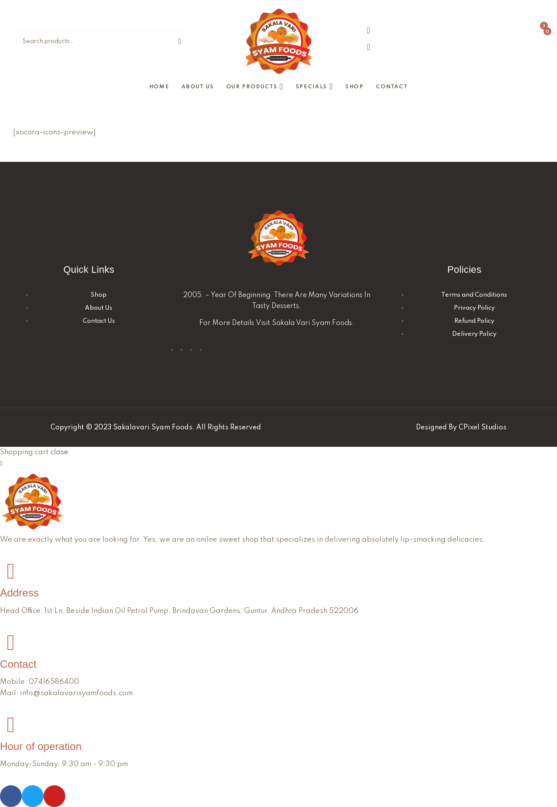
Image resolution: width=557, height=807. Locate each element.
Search (181, 41)
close (59, 452)
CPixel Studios (483, 427)
